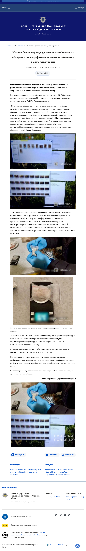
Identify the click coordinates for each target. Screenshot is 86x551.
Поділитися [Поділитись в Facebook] (53, 455)
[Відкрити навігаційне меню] (9, 8)
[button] (11, 487)
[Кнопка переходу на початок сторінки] (77, 546)
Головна (10, 46)
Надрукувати (19, 455)
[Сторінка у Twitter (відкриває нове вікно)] (60, 515)
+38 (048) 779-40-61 (52, 497)
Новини (20, 46)
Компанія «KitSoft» (57, 545)
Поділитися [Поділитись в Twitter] (69, 455)
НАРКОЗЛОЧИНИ (43, 73)
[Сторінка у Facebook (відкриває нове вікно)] (56, 515)
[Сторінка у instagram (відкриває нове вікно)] (69, 515)
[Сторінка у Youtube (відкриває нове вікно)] (65, 515)
